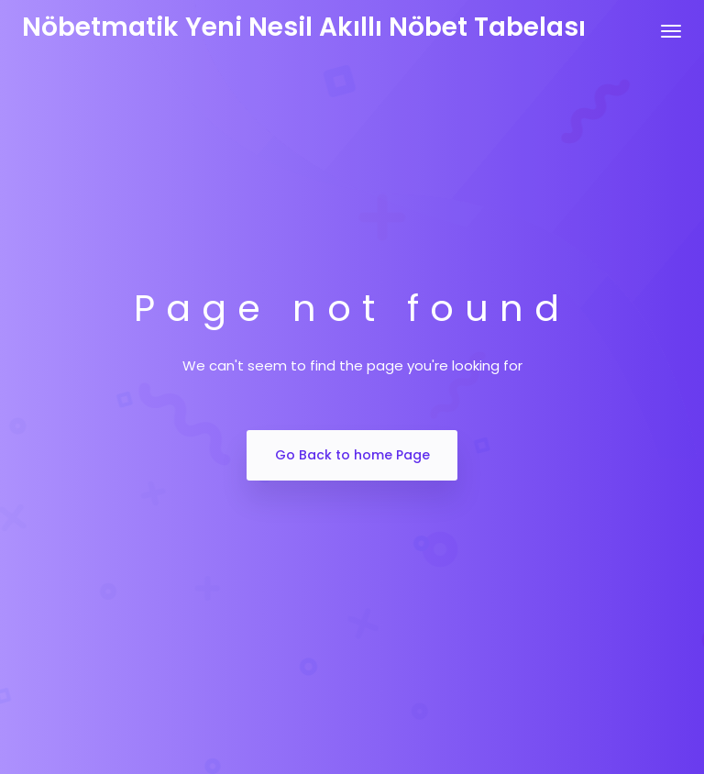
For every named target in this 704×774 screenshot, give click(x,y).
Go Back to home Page (352, 455)
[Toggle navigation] (671, 31)
